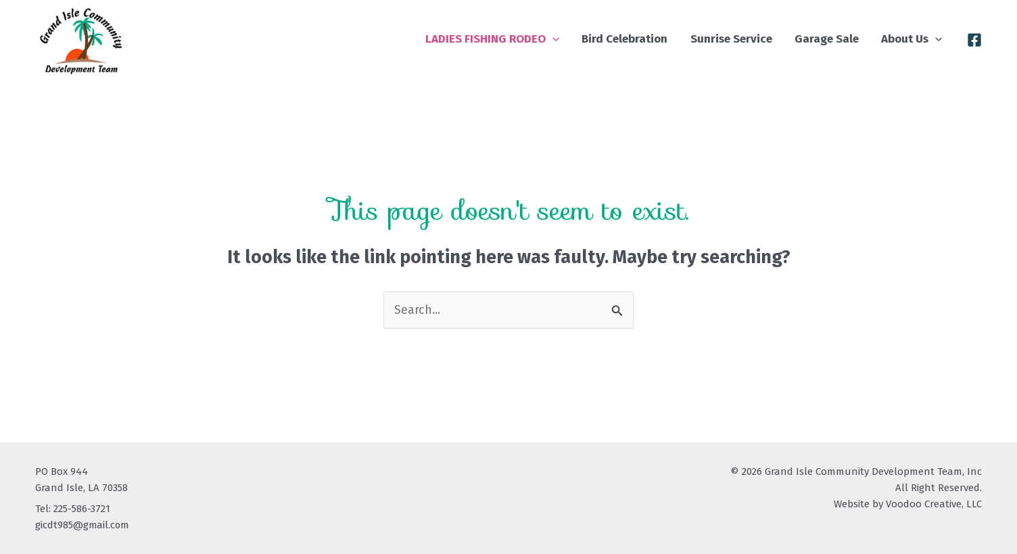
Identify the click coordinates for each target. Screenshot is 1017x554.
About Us (916, 39)
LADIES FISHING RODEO (533, 39)
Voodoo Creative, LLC (934, 504)
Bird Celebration (656, 39)
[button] (593, 39)
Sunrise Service (754, 39)
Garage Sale (840, 39)
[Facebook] (974, 39)
